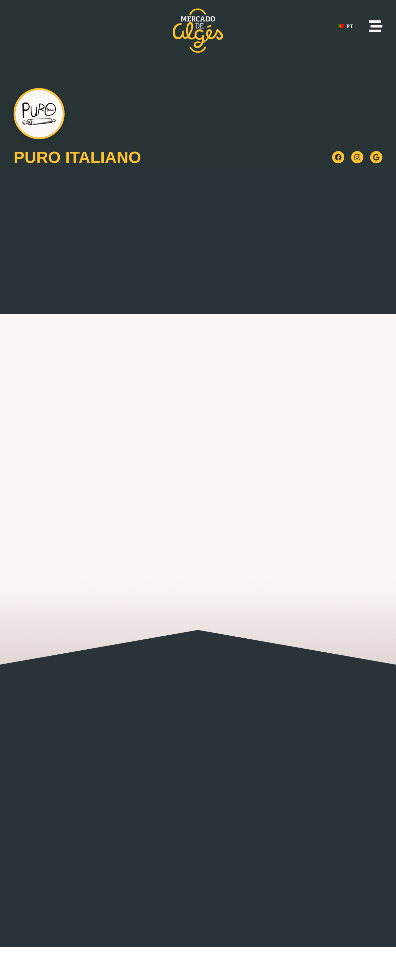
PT (345, 26)
